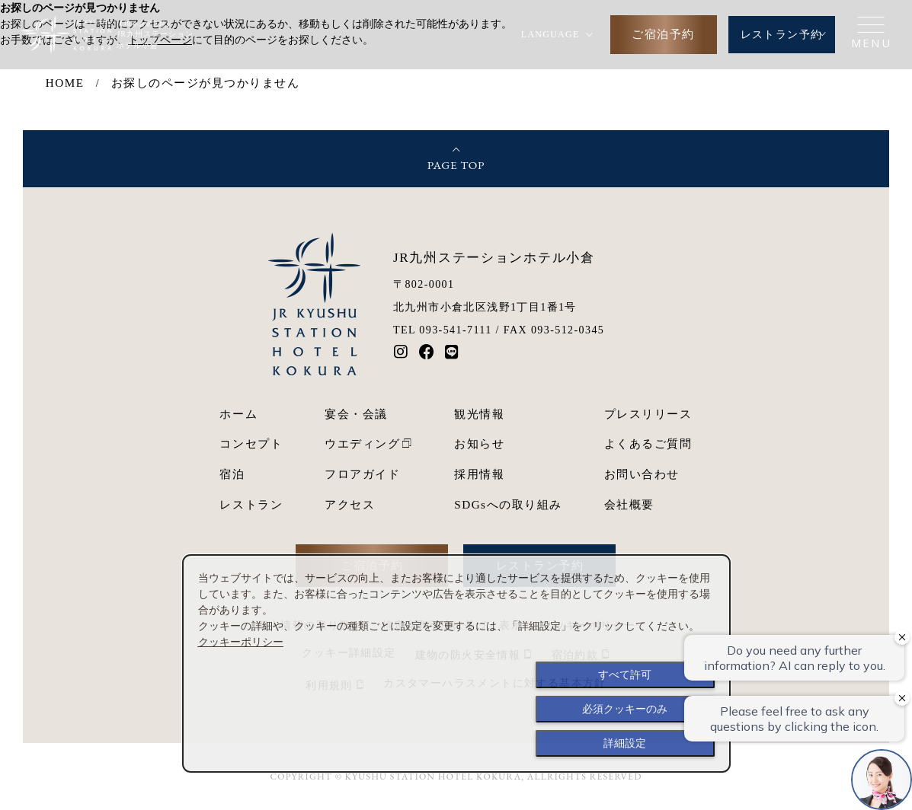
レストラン (251, 504)
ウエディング (362, 443)
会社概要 (629, 504)
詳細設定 (624, 743)
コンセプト (251, 443)
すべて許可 (624, 674)
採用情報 (479, 473)
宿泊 (232, 473)
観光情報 (479, 413)
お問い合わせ (642, 473)
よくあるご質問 (648, 443)
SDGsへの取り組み (508, 504)
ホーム (238, 413)
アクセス (350, 504)
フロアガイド (362, 473)
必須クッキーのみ (624, 709)
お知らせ (479, 443)
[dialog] (456, 663)
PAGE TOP (456, 165)
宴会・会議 (356, 413)
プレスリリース (648, 413)
